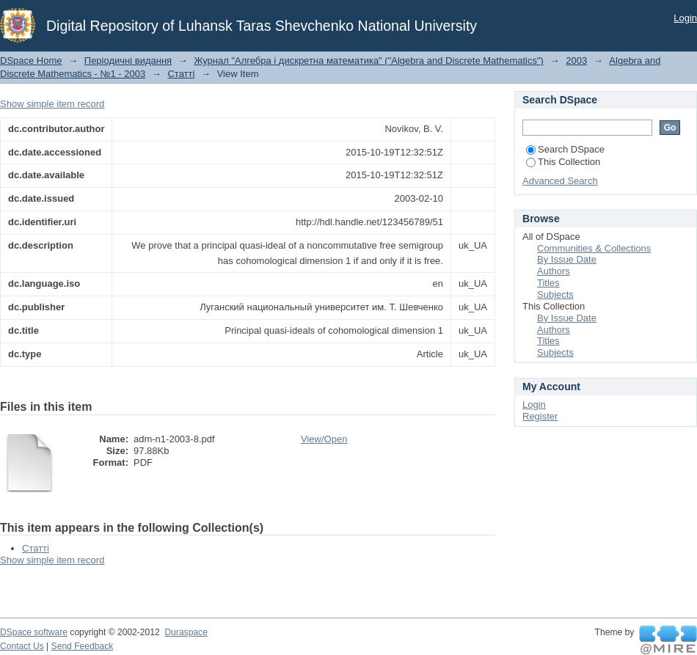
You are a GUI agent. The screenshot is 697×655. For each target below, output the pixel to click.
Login (685, 17)
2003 (576, 60)
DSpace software (33, 632)
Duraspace (185, 632)
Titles (548, 282)
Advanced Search (560, 180)
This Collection (563, 161)
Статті (180, 73)
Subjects (555, 294)
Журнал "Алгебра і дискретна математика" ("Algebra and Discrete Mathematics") (369, 60)
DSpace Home (31, 60)
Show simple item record (52, 103)
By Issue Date (566, 259)
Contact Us (22, 646)
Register (540, 416)
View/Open (324, 438)
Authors (553, 271)
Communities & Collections (594, 248)
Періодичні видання (128, 60)
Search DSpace (565, 149)
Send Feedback (82, 646)
